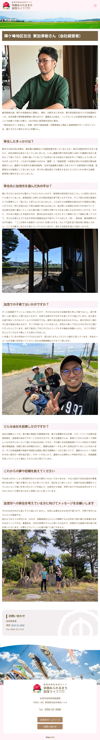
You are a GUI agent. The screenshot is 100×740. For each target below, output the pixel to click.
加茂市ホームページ (50, 720)
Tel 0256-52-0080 (50, 709)
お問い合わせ (50, 727)
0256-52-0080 (17, 625)
